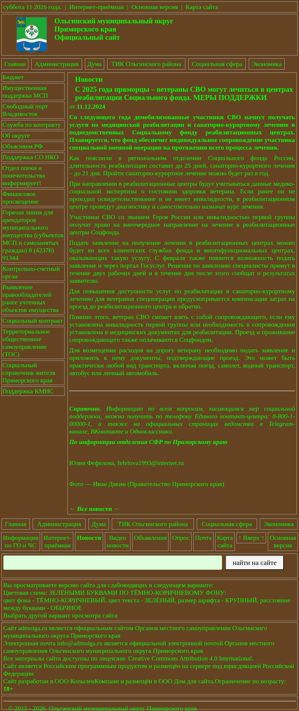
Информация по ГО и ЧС (20, 541)
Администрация (57, 63)
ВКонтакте (107, 431)
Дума (94, 63)
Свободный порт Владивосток (25, 110)
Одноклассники (151, 431)
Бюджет (13, 77)
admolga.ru (32, 628)
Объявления (150, 537)
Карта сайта (201, 7)
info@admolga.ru (79, 643)
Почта (203, 537)
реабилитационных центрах (249, 132)
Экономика (267, 63)
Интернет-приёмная (96, 7)
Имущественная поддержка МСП (25, 91)
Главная (15, 63)
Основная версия (154, 7)
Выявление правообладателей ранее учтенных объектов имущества (30, 298)
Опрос (181, 537)
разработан (33, 681)
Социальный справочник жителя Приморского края (28, 372)
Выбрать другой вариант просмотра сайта (60, 615)
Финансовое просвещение (20, 197)
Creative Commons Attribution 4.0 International (190, 658)
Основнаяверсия (283, 541)
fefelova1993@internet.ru (150, 463)
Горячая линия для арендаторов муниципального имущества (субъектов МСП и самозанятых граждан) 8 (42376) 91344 (32, 235)
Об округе (16, 135)
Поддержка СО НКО (30, 157)
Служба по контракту (31, 124)
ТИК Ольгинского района (146, 63)
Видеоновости (118, 541)
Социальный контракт (32, 320)
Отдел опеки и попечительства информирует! (23, 175)
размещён (139, 681)
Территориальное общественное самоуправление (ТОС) (26, 343)
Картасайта (225, 541)
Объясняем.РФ (22, 146)
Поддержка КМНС (27, 391)
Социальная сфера (217, 63)
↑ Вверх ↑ (251, 537)
